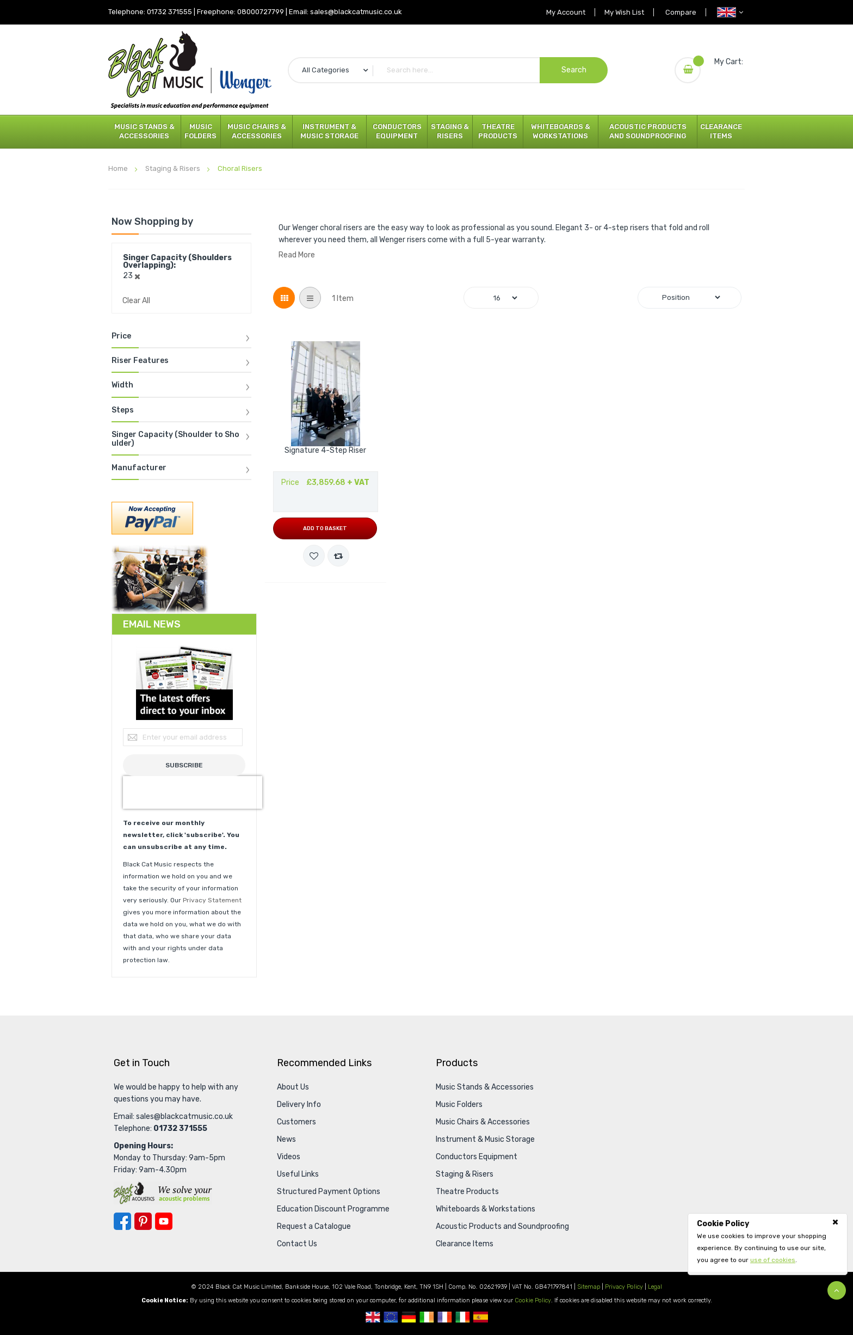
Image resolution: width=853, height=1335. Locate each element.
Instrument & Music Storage (329, 131)
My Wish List (620, 12)
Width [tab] (122, 385)
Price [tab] (121, 336)
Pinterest (143, 1221)
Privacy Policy (624, 1286)
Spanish (480, 1317)
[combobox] (448, 70)
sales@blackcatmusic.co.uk (356, 12)
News (286, 1139)
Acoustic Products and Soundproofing (648, 131)
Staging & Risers (450, 131)
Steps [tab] (123, 410)
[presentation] (192, 792)
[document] (767, 1242)
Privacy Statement (212, 900)
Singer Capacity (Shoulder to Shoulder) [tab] (175, 438)
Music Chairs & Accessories (256, 131)
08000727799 (260, 12)
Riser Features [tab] (140, 360)
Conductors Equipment (397, 131)
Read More (297, 255)
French (444, 1317)
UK (373, 1317)
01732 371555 (169, 12)
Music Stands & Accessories (144, 131)
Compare (679, 12)
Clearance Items (721, 131)
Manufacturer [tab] (139, 468)
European (391, 1317)
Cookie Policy (533, 1300)
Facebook (122, 1221)
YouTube (163, 1221)
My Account (558, 12)
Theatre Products (497, 131)
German (408, 1317)
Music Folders (200, 131)
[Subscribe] (184, 765)
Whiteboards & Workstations (560, 131)
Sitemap (588, 1286)
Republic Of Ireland (426, 1317)
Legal (655, 1286)
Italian (462, 1317)
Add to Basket (325, 528)
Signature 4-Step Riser (325, 450)
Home (118, 168)
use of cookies (772, 1260)
